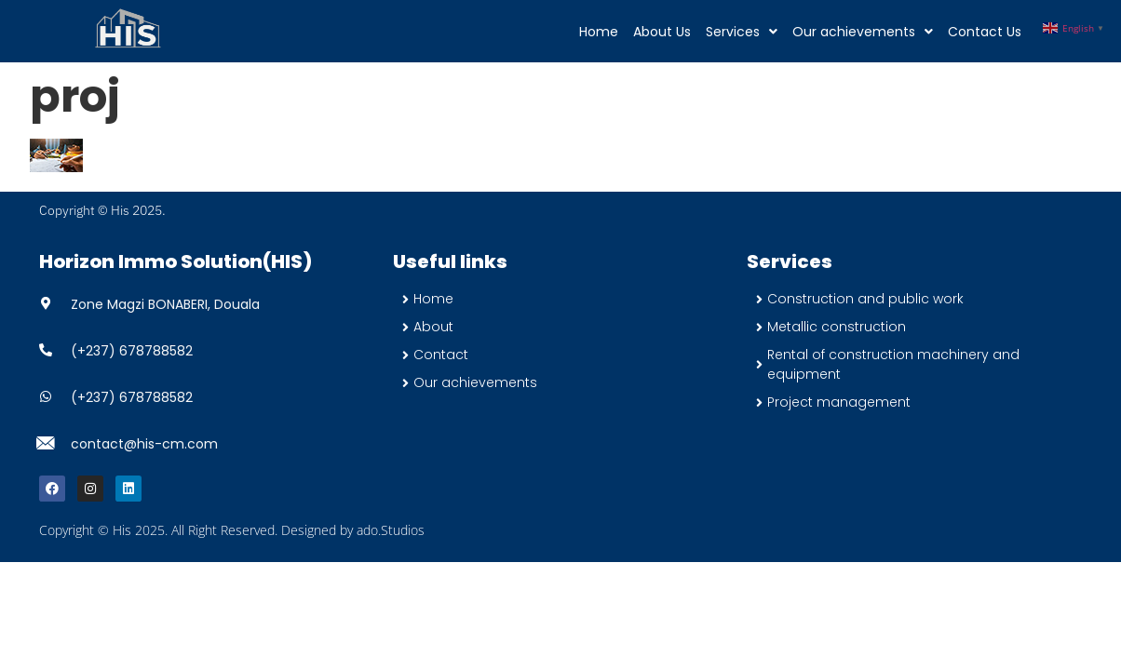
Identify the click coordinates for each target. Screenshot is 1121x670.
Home (598, 31)
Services (741, 31)
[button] (741, 31)
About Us (662, 31)
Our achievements (862, 31)
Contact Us (984, 31)
